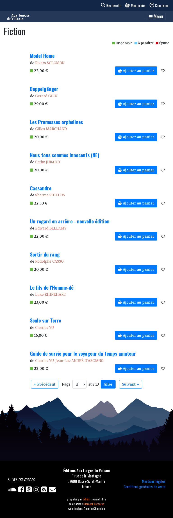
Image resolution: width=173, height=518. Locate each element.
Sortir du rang (45, 254)
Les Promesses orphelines (56, 121)
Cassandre (40, 188)
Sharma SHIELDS (50, 195)
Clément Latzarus (93, 503)
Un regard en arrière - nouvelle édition (69, 221)
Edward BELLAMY (50, 228)
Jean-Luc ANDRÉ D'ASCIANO (79, 361)
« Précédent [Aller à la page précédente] (44, 384)
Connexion (159, 5)
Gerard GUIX (46, 96)
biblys (86, 499)
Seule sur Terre (45, 320)
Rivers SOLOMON (49, 63)
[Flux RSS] (45, 490)
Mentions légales (153, 481)
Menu (156, 16)
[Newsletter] (53, 490)
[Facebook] (22, 490)
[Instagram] (37, 490)
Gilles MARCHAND (51, 129)
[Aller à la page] (79, 384)
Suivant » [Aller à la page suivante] (130, 384)
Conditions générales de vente (144, 486)
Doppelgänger (44, 88)
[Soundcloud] (13, 490)
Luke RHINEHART (50, 294)
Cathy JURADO (47, 162)
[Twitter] (30, 490)
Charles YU (44, 327)
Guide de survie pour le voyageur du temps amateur (83, 353)
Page (66, 384)
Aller (108, 384)
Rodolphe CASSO (49, 261)
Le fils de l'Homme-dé (51, 287)
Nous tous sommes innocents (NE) (64, 155)
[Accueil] (18, 16)
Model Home (42, 55)
